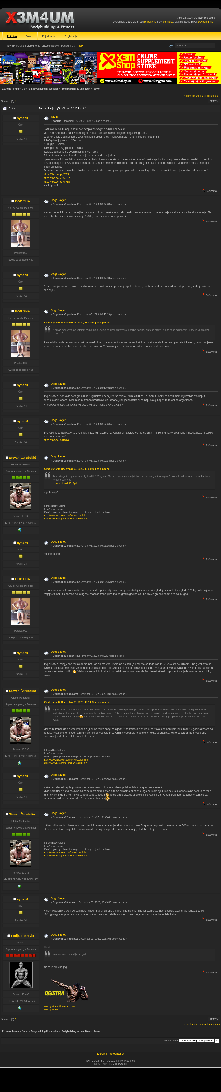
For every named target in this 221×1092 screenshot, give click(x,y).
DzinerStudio (120, 1063)
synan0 (22, 118)
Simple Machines (125, 1060)
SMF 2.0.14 (92, 1060)
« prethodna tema (193, 95)
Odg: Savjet (58, 200)
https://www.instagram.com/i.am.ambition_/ (65, 518)
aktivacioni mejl (205, 21)
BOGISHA (22, 201)
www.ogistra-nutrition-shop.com (59, 1006)
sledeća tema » (212, 95)
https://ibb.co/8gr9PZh (57, 181)
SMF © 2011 (108, 1060)
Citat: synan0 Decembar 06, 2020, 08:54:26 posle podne (76, 469)
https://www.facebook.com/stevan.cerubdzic (66, 515)
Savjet (54, 116)
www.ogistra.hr (51, 1009)
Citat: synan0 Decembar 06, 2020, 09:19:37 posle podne (76, 702)
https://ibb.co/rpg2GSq (57, 174)
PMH (80, 45)
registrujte (167, 21)
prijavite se (150, 21)
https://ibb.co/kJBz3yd (57, 440)
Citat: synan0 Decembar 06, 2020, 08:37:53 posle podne (76, 322)
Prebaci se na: (171, 1040)
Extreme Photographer (110, 1053)
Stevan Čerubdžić (22, 457)
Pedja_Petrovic (22, 936)
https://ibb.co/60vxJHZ (57, 178)
